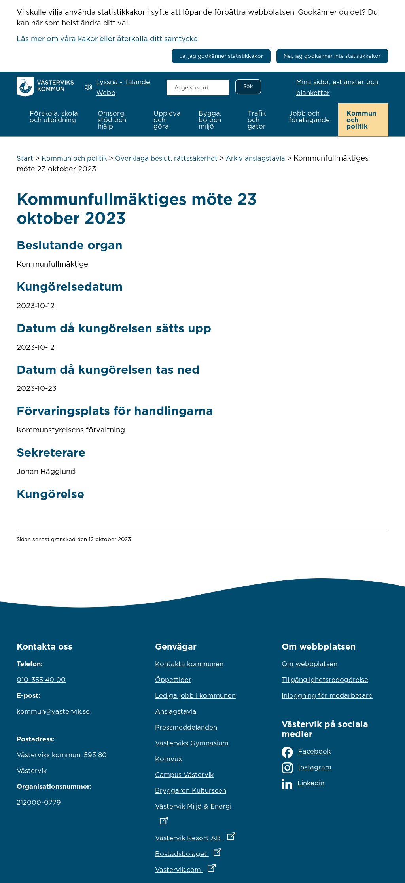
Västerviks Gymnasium (192, 743)
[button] (55, 116)
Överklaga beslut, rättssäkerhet (166, 158)
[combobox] (198, 87)
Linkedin (303, 784)
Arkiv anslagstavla (255, 158)
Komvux (168, 759)
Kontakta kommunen (189, 664)
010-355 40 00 (41, 680)
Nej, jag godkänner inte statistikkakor (332, 56)
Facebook (306, 752)
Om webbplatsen (309, 664)
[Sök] (248, 86)
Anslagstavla (176, 711)
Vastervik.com (202, 868)
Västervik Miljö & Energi (202, 811)
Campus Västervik (184, 775)
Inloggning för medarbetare (327, 695)
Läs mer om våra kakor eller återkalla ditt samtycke (107, 38)
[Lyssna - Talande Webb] (120, 87)
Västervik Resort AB (202, 836)
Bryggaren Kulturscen (190, 790)
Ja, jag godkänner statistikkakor (221, 56)
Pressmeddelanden (186, 727)
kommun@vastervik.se (53, 711)
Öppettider (173, 680)
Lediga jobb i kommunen (195, 695)
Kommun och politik (74, 158)
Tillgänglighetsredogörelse (325, 680)
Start (25, 158)
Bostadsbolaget (202, 852)
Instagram (306, 767)
